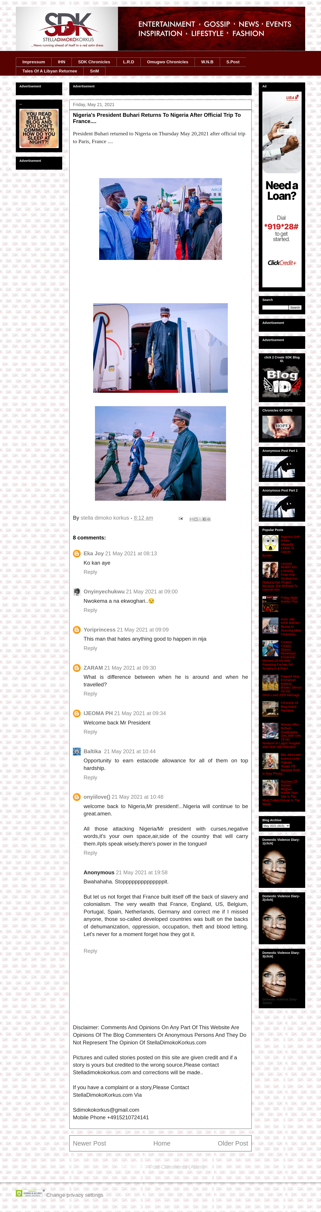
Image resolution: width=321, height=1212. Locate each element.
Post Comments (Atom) (177, 1167)
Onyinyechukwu (104, 592)
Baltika (93, 751)
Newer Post (89, 1143)
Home (162, 1143)
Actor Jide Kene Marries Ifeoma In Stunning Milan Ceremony (291, 626)
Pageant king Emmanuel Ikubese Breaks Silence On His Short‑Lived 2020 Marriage (282, 686)
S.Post (232, 62)
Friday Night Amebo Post (289, 599)
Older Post (233, 1143)
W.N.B (207, 62)
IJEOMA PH (98, 713)
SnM (94, 71)
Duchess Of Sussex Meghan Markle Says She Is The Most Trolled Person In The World (281, 793)
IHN (61, 62)
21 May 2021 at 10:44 (130, 751)
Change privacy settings (74, 1195)
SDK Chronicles (94, 62)
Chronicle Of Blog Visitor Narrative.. (289, 706)
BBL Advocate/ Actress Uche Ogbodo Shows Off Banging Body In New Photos (281, 764)
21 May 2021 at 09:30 (130, 668)
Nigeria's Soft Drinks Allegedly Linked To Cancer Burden (280, 546)
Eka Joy (94, 553)
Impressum (34, 62)
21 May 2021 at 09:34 (140, 713)
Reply (90, 572)
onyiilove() (97, 797)
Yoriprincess (100, 630)
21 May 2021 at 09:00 (152, 592)
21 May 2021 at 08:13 (131, 553)
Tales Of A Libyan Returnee (50, 71)
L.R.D (128, 62)
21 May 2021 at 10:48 (137, 797)
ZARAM (93, 668)
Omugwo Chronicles (167, 62)
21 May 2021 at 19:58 (142, 872)
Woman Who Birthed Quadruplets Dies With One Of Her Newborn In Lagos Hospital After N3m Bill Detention (281, 736)
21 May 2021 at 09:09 (143, 630)
